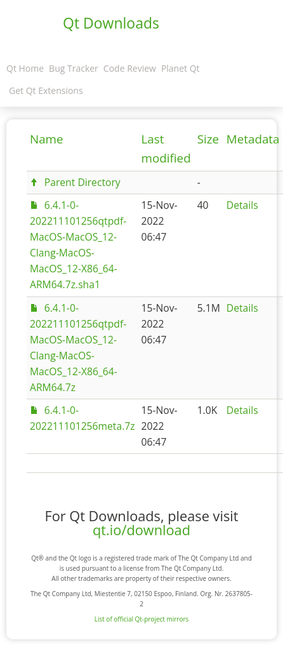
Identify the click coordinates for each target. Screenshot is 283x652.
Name (46, 139)
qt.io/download (141, 530)
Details (242, 205)
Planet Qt (180, 68)
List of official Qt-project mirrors (142, 619)
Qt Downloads (111, 23)
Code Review (129, 68)
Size (208, 139)
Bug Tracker (73, 68)
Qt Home (25, 68)
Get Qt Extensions (46, 90)
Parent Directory (82, 182)
